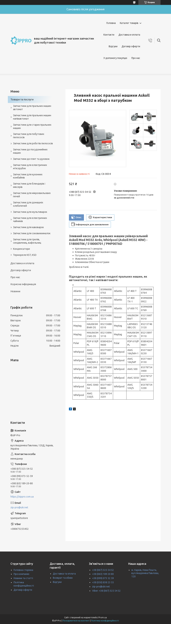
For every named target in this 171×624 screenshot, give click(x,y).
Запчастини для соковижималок (31, 233)
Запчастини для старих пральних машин (32, 126)
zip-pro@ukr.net (19, 507)
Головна (111, 23)
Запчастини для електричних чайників (30, 220)
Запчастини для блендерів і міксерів (29, 185)
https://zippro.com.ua (22, 496)
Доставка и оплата (129, 34)
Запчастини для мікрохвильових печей (32, 195)
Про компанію (21, 574)
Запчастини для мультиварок (30, 211)
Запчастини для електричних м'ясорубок (30, 167)
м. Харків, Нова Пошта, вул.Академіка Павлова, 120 (145, 573)
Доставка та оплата (64, 573)
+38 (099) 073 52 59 (103, 578)
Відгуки (113, 46)
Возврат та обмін (63, 577)
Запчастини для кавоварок (28, 227)
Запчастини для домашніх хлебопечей (28, 204)
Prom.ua (102, 617)
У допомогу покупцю (115, 58)
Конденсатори (21, 248)
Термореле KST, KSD (24, 255)
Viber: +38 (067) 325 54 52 (106, 590)
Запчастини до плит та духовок (31, 159)
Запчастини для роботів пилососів (33, 143)
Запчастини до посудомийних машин (30, 151)
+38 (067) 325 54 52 (103, 570)
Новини (15, 291)
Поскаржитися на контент (76, 620)
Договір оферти (131, 46)
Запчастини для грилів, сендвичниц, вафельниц (27, 241)
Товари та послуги (22, 99)
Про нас (135, 58)
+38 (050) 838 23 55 (103, 582)
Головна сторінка (23, 570)
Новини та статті (23, 578)
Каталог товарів (129, 23)
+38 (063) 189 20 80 (103, 574)
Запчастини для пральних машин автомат (32, 108)
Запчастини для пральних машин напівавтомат (32, 117)
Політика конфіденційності (105, 620)
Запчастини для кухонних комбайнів (27, 176)
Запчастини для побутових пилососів (28, 136)
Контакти (108, 34)
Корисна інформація (23, 284)
